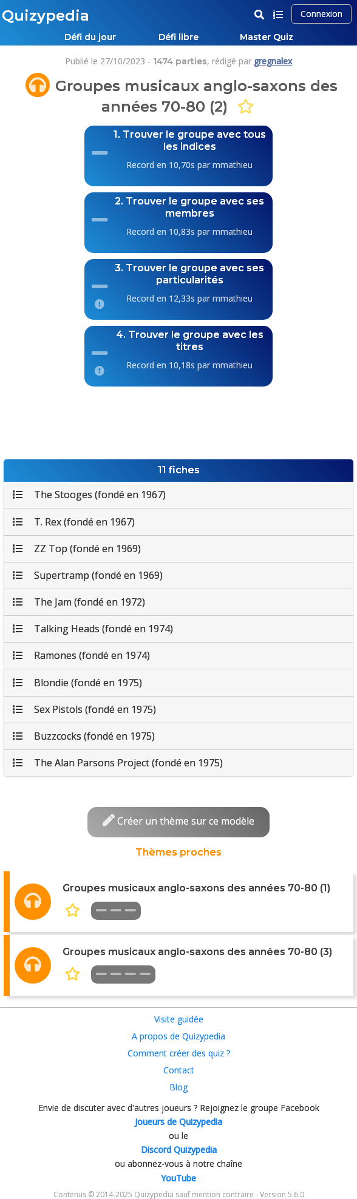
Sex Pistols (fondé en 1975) (84, 709)
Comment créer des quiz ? (178, 1053)
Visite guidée (178, 1019)
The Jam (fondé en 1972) (79, 602)
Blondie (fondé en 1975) (77, 682)
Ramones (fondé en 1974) (81, 655)
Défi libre (178, 37)
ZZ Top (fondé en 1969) (77, 548)
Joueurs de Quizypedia (178, 1121)
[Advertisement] (178, 420)
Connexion (321, 13)
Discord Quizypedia (179, 1149)
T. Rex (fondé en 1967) (74, 522)
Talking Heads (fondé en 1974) (93, 628)
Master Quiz (266, 37)
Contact (178, 1070)
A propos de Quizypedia (178, 1036)
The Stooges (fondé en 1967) (89, 494)
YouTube (178, 1178)
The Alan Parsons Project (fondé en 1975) (118, 762)
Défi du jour (90, 37)
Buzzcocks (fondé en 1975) (84, 736)
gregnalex (273, 61)
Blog (178, 1087)
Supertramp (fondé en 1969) (88, 575)
